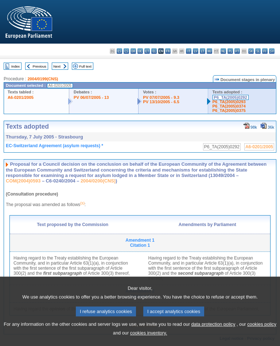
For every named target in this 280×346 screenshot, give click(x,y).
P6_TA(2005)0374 (229, 106)
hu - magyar (209, 51)
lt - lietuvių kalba (202, 51)
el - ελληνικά (154, 51)
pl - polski (230, 51)
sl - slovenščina (258, 51)
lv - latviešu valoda (195, 51)
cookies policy (261, 334)
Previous (39, 66)
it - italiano (188, 51)
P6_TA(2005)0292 (230, 97)
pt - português (237, 51)
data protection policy (213, 334)
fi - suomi (265, 51)
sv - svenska (272, 51)
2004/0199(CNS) (42, 79)
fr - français (168, 51)
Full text (85, 66)
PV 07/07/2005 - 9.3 (161, 97)
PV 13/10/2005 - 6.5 (161, 102)
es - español (119, 51)
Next (57, 66)
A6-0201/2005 (21, 97)
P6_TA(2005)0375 (229, 110)
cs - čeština (126, 51)
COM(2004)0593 (23, 181)
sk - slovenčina (251, 51)
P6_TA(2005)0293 (229, 102)
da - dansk (133, 51)
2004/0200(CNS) (98, 181)
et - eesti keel (147, 51)
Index (15, 66)
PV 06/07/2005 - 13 (91, 97)
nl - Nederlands (223, 51)
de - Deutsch (140, 51)
